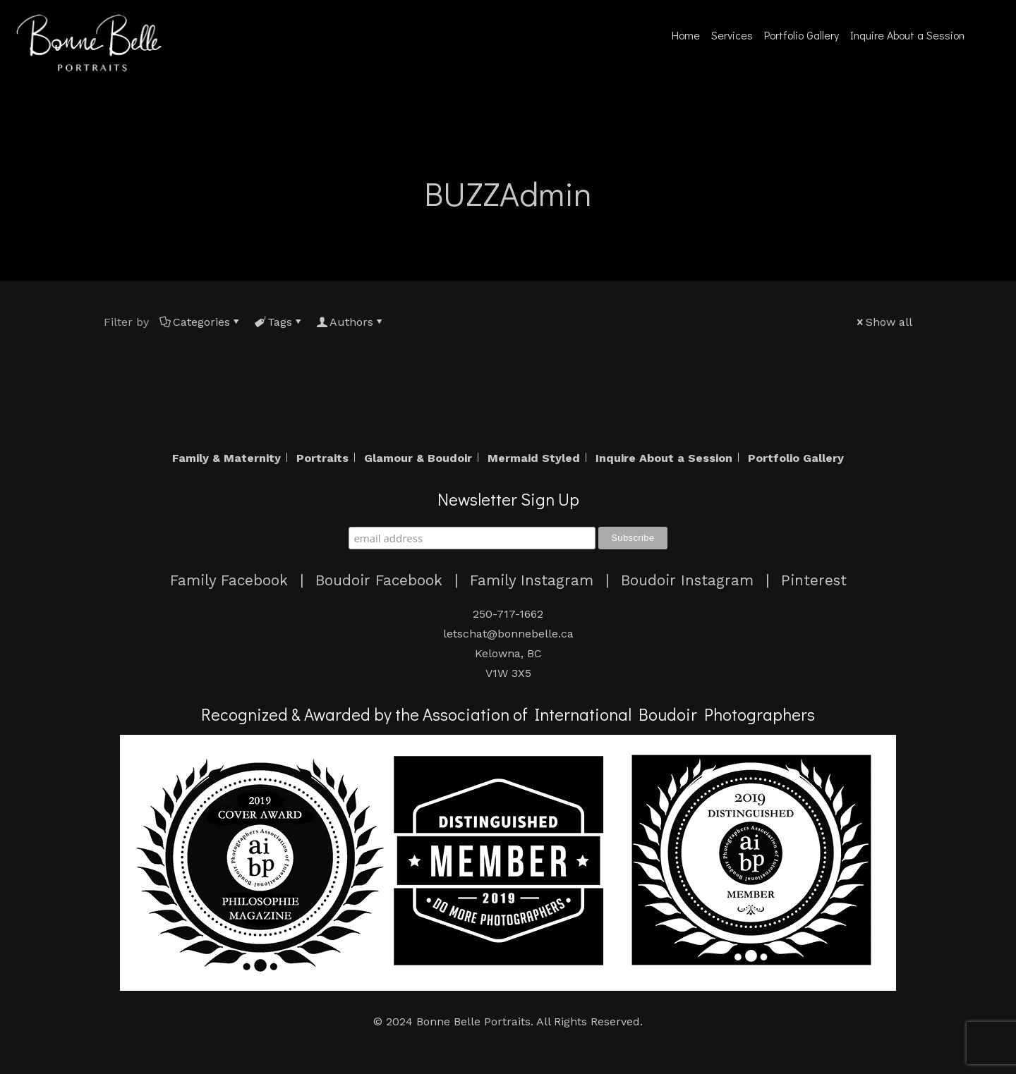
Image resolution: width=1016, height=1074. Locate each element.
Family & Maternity (226, 458)
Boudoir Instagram (687, 580)
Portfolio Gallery (796, 458)
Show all (883, 322)
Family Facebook (229, 580)
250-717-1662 (508, 614)
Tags (278, 322)
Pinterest (814, 580)
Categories (200, 322)
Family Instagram (531, 580)
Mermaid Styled (534, 458)
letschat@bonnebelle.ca (508, 633)
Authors (350, 322)
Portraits (322, 458)
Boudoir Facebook (378, 580)
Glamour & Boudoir (418, 458)
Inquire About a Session (663, 458)
